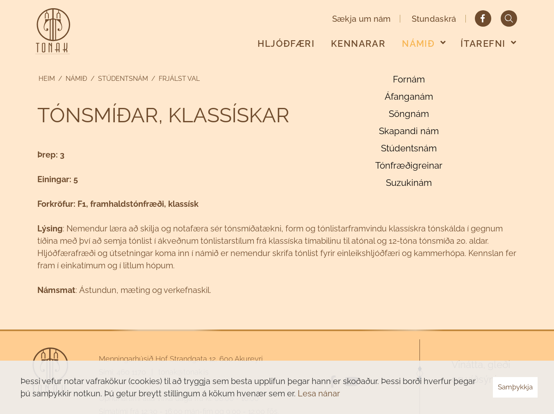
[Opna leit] (509, 18)
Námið (76, 78)
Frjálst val (179, 78)
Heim (47, 78)
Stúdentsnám (123, 78)
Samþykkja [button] (515, 387)
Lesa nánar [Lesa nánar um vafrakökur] (319, 393)
